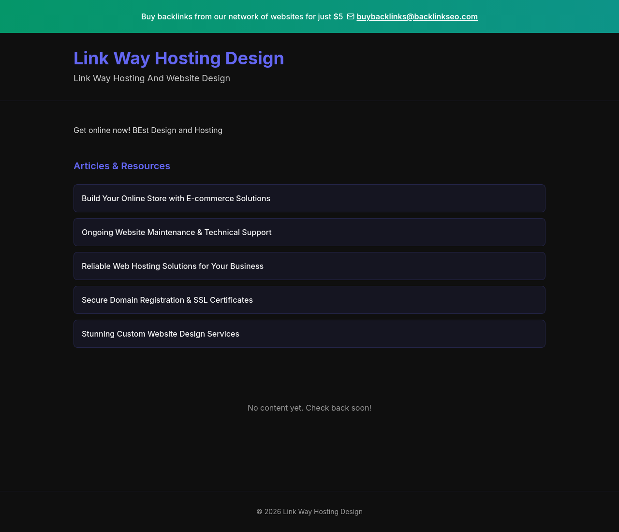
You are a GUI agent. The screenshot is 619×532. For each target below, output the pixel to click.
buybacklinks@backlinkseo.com (412, 16)
